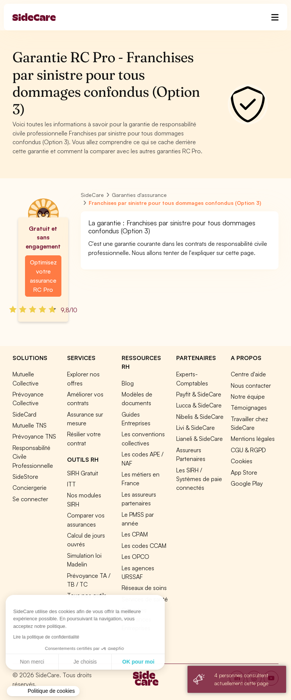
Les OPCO (135, 556)
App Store (244, 472)
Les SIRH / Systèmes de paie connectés (199, 479)
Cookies (241, 461)
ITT (71, 484)
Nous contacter (251, 385)
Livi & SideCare (195, 427)
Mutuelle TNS (30, 425)
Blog (128, 383)
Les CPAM (135, 534)
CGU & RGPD (248, 450)
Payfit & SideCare (198, 394)
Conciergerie (30, 487)
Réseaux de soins (144, 587)
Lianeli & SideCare (199, 438)
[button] (43, 691)
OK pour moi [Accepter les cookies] (70, 662)
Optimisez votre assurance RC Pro (43, 275)
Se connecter (30, 499)
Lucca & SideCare (199, 405)
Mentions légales (253, 438)
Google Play (247, 483)
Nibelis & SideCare (200, 416)
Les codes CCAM (144, 545)
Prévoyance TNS (34, 436)
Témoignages (249, 407)
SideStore (25, 476)
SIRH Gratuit (82, 473)
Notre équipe (248, 396)
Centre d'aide (248, 374)
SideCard (24, 414)
